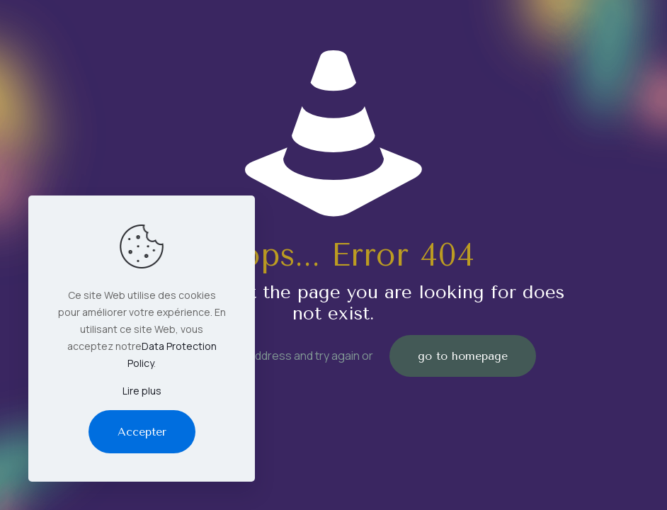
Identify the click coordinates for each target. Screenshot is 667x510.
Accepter (142, 431)
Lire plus (141, 390)
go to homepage (463, 356)
